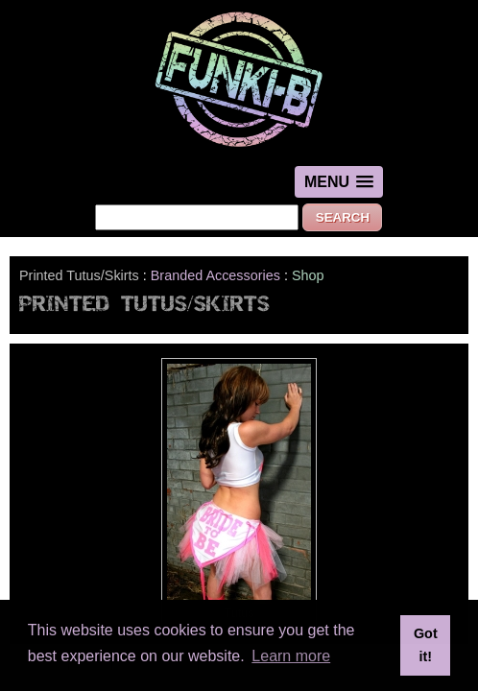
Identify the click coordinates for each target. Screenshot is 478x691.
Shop (308, 275)
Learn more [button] (290, 656)
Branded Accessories (215, 275)
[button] (339, 182)
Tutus (239, 492)
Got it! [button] (426, 645)
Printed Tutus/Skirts (79, 275)
